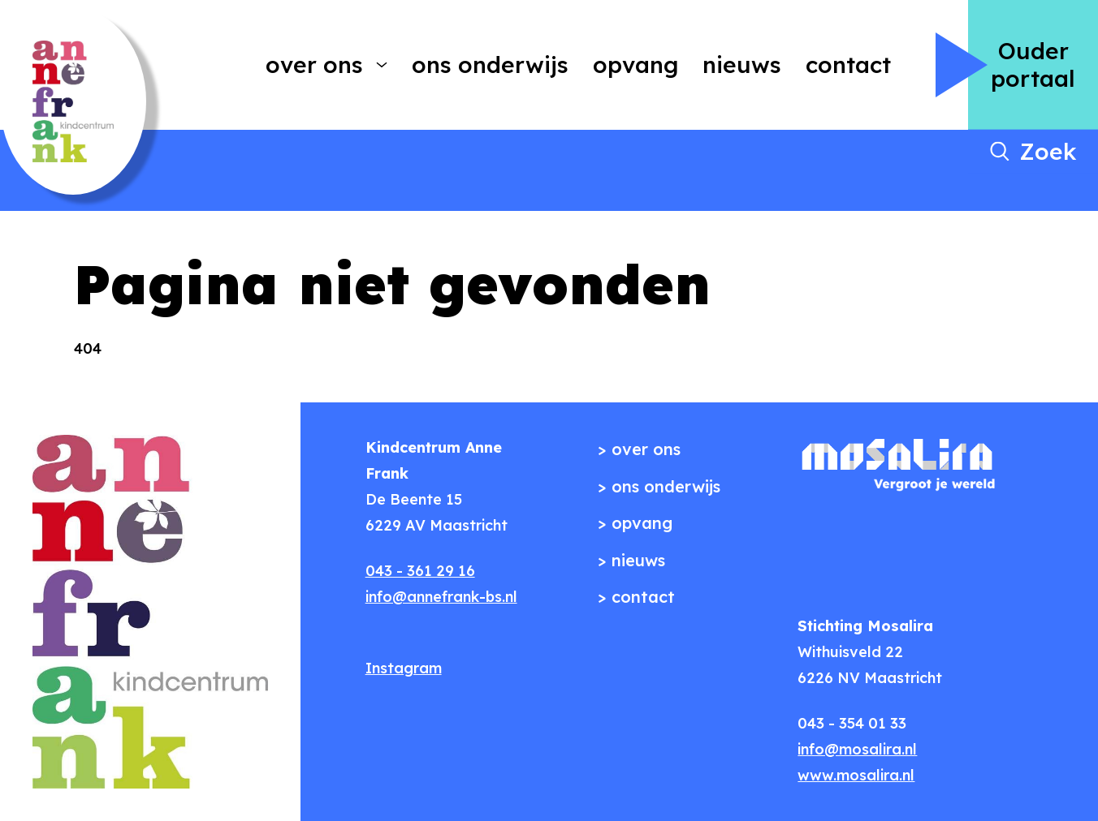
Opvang (635, 64)
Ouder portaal (1033, 64)
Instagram (403, 668)
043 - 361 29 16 (420, 570)
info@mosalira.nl (857, 749)
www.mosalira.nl (856, 775)
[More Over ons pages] (382, 65)
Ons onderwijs (490, 64)
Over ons (314, 64)
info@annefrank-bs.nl (441, 596)
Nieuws (741, 64)
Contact (848, 64)
